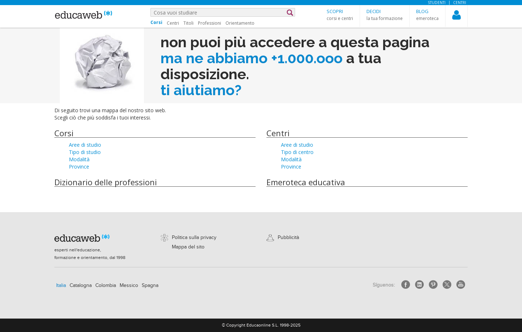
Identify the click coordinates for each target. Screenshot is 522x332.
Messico (129, 285)
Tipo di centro (297, 152)
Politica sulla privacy (194, 237)
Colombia (105, 285)
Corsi (64, 132)
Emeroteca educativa (305, 182)
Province (79, 166)
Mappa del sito (188, 247)
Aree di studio (85, 144)
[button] (340, 14)
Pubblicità (288, 237)
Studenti (437, 2)
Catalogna (81, 285)
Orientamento (239, 23)
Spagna (150, 285)
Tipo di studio (85, 152)
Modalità (79, 159)
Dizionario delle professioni (105, 182)
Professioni (209, 23)
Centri (459, 2)
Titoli (188, 23)
